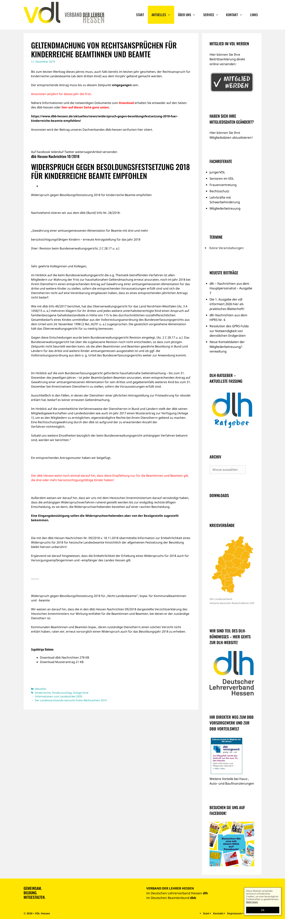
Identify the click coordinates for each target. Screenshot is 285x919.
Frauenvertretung (223, 185)
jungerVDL (217, 172)
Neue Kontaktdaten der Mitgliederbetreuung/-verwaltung (227, 346)
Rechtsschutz (219, 191)
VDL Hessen (42, 913)
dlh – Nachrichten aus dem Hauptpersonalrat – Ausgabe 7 (231, 288)
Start (140, 14)
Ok (262, 910)
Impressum (234, 913)
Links (254, 14)
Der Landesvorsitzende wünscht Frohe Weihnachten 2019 (71, 700)
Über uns (188, 15)
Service (212, 15)
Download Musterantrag (58, 662)
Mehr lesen (252, 902)
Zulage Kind (80, 692)
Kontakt (236, 15)
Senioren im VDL (222, 178)
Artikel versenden (105, 152)
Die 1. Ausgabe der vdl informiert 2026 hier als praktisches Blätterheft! (227, 304)
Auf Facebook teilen (45, 152)
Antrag (64, 85)
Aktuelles (163, 15)
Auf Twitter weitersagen (76, 152)
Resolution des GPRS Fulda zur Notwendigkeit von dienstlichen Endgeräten (229, 331)
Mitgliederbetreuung (225, 208)
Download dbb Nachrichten (60, 657)
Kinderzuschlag (62, 692)
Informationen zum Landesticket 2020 (58, 696)
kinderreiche (43, 692)
